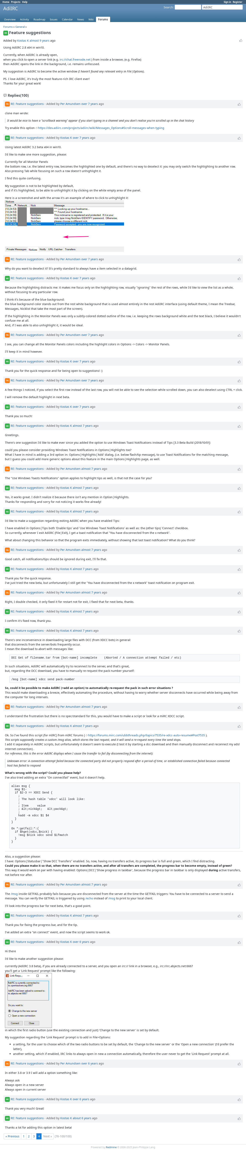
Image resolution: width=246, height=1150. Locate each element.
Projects (15, 1)
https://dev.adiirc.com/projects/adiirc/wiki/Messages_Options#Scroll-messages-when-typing (101, 128)
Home (5, 1)
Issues (53, 19)
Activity (24, 19)
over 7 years (89, 104)
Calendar (67, 19)
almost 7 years (83, 426)
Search (168, 7)
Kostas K (23, 40)
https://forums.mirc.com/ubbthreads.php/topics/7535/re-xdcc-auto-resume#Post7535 (146, 735)
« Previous (12, 1136)
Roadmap (39, 19)
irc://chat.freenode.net (75, 59)
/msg (14, 894)
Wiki (91, 19)
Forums (103, 19)
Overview (10, 19)
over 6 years (81, 942)
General (20, 27)
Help (24, 1)
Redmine (111, 1147)
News (80, 19)
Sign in (227, 1)
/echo (89, 898)
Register (237, 1)
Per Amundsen (70, 104)
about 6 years (82, 1118)
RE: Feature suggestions (27, 104)
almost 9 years (39, 40)
